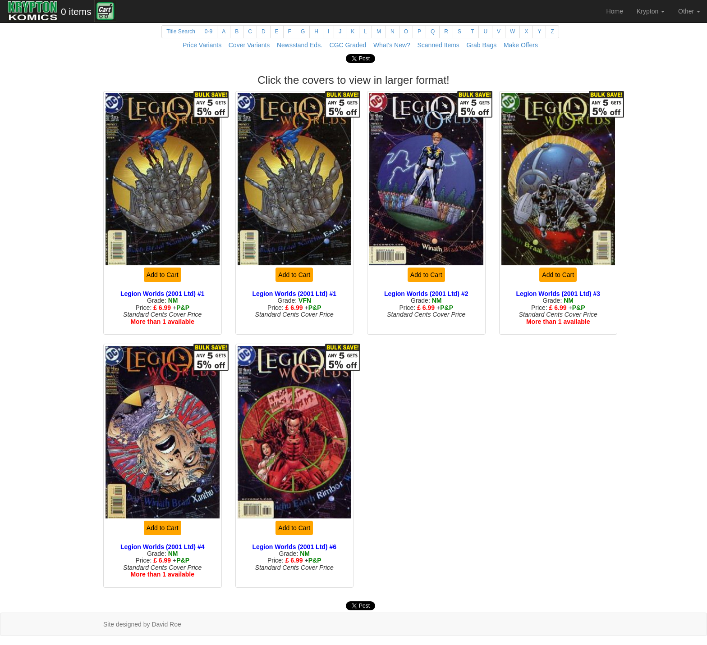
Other (689, 11)
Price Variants (202, 45)
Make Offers (521, 45)
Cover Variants (249, 45)
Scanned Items (438, 45)
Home (614, 11)
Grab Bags (481, 45)
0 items (76, 11)
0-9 (208, 31)
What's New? (391, 45)
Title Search (180, 31)
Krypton (651, 11)
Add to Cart (163, 274)
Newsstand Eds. (299, 45)
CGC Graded (348, 45)
